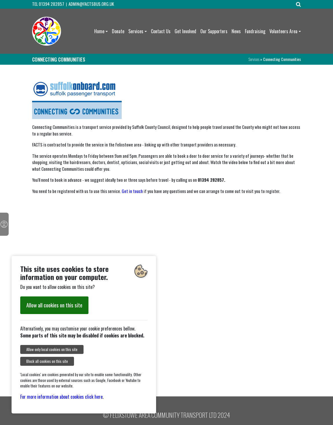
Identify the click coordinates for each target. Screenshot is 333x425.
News (236, 31)
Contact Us (161, 31)
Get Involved (185, 31)
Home (99, 31)
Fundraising (255, 31)
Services (135, 31)
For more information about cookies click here (61, 396)
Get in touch (132, 191)
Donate (118, 31)
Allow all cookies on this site (54, 305)
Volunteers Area (283, 31)
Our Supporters (213, 31)
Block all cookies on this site (47, 361)
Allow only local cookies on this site (51, 349)
